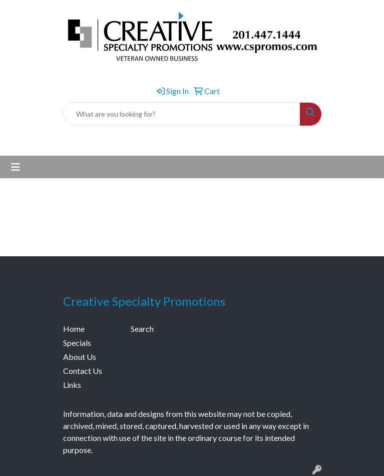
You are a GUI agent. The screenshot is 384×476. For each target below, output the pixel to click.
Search (142, 328)
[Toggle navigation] (15, 167)
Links (72, 384)
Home (74, 328)
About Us (79, 356)
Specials (77, 342)
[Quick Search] (181, 113)
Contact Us (82, 370)
